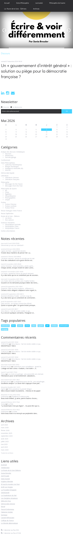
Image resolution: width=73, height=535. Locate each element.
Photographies (10, 198)
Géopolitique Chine (11, 226)
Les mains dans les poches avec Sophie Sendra (17, 281)
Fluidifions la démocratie (20, 396)
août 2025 (4, 439)
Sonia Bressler (6, 473)
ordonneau (5, 396)
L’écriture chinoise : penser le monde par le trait (17, 258)
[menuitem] (7, 3)
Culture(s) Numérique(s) (13, 165)
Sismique (4, 515)
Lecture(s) (39, 3)
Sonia (3, 404)
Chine (7, 192)
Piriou (3, 374)
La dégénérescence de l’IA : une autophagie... (29, 382)
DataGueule (5, 493)
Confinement (5, 160)
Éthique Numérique (12, 167)
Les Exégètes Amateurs (9, 498)
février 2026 (5, 430)
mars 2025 (5, 450)
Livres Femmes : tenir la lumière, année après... (17, 266)
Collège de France (7, 520)
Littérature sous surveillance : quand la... (28, 366)
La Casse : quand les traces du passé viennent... (17, 273)
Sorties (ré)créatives (8, 231)
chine (27, 326)
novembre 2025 (6, 433)
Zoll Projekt (5, 476)
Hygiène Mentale (7, 481)
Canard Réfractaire (7, 518)
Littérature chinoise (12, 178)
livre (13, 326)
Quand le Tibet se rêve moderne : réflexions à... (17, 288)
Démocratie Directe (8, 504)
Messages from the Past (14, 186)
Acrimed (4, 465)
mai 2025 (4, 444)
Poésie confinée (10, 206)
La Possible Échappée (8, 490)
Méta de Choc (6, 501)
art (47, 326)
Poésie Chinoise (10, 204)
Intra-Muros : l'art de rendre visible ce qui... (16, 311)
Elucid (3, 506)
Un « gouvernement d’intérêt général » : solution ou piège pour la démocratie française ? (36, 71)
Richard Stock (6, 366)
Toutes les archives (7, 453)
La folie (10, 404)
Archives (36, 9)
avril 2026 (4, 425)
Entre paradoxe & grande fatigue (20, 389)
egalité (40, 326)
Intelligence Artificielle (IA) (14, 168)
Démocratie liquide (7, 173)
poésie (20, 326)
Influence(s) (9, 155)
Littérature (4, 176)
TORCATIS (4, 344)
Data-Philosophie (22, 3)
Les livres (8, 218)
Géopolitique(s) (10, 196)
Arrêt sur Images (7, 487)
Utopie (7, 200)
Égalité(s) (8, 194)
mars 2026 (5, 428)
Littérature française (12, 179)
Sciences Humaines (8, 223)
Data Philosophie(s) (8, 163)
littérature (5, 326)
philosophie (64, 326)
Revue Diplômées (7, 214)
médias (54, 326)
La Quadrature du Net (9, 495)
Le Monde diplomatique (9, 523)
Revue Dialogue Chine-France (11, 211)
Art (6, 191)
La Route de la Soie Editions (11, 470)
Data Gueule (5, 479)
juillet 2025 (5, 442)
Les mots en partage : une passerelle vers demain (25, 374)
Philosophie (5, 182)
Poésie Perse (9, 208)
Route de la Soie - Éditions (10, 216)
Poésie (3, 202)
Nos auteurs (9, 220)
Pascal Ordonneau (7, 509)
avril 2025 (4, 447)
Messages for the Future (14, 184)
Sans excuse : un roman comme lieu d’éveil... (16, 303)
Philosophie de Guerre (57, 3)
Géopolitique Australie (13, 225)
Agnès (3, 389)
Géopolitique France (12, 228)
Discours (8, 154)
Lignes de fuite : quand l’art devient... (13, 251)
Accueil (7, 3)
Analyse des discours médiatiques (13, 152)
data (33, 326)
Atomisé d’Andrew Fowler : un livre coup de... (16, 296)
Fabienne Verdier (7, 512)
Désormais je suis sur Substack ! (12, 245)
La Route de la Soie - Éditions (15, 9)
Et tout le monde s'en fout (10, 484)
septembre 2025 (7, 436)
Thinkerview (5, 468)
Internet (8, 170)
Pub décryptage (10, 157)
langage (4, 329)
